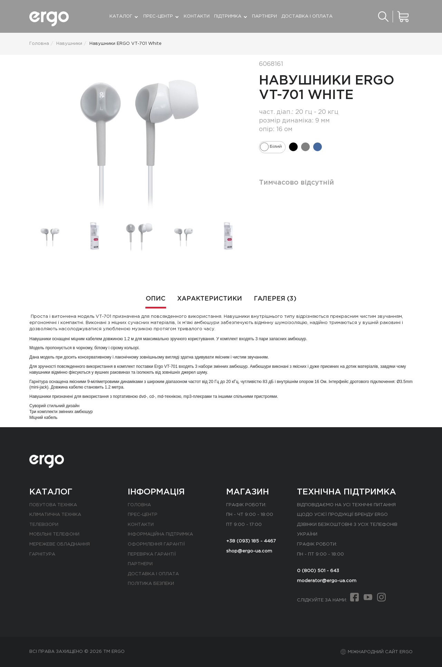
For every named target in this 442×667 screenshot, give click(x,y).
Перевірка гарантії (152, 554)
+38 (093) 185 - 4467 (251, 541)
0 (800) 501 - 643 (318, 571)
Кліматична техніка (55, 515)
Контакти (197, 16)
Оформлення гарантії (156, 544)
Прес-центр (142, 515)
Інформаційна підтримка (160, 534)
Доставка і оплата (307, 16)
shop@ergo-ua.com (249, 551)
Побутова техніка (53, 505)
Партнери (264, 16)
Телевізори (43, 525)
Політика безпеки (151, 584)
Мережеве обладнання (59, 544)
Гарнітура (42, 554)
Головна (139, 505)
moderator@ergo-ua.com (326, 581)
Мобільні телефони (54, 534)
